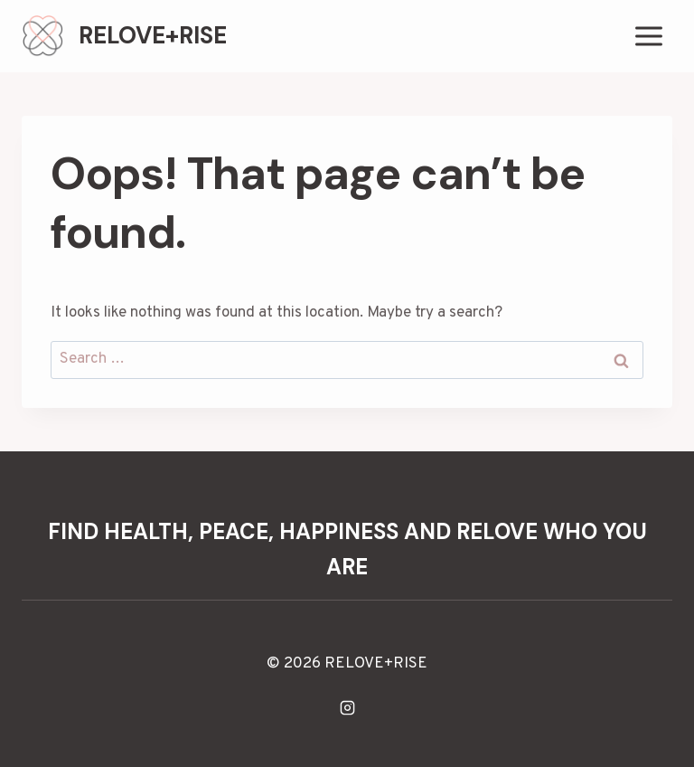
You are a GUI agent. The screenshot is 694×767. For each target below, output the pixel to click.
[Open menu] (648, 35)
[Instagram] (347, 707)
